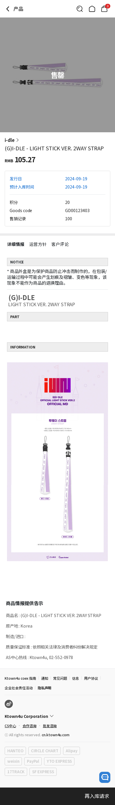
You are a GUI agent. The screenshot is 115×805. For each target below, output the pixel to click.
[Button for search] (79, 9)
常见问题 (60, 678)
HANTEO (15, 750)
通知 (44, 678)
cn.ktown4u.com (55, 734)
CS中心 (10, 725)
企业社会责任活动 (19, 687)
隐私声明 (45, 687)
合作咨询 (29, 725)
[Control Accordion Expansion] (57, 716)
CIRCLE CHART (44, 750)
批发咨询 (50, 725)
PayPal (33, 761)
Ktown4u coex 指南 (20, 678)
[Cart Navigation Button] (104, 9)
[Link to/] (92, 9)
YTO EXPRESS (59, 761)
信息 (75, 678)
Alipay (71, 750)
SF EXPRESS (43, 771)
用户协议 (91, 678)
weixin (13, 761)
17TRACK (16, 771)
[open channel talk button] (104, 777)
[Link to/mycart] (104, 9)
